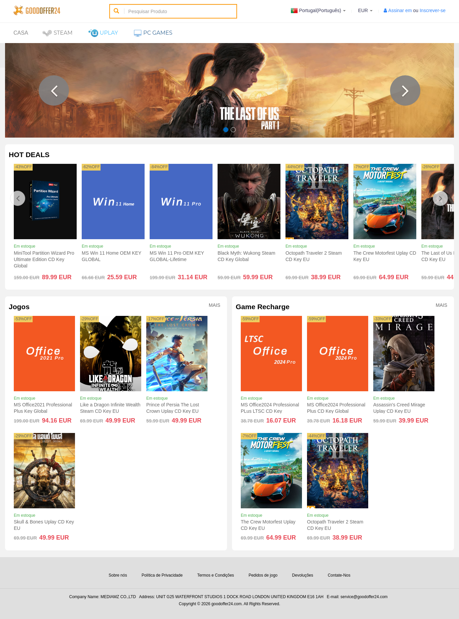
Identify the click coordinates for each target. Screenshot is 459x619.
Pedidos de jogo (262, 575)
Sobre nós (118, 575)
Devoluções (302, 575)
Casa (20, 33)
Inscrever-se (433, 10)
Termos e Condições (215, 575)
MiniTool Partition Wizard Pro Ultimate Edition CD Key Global (44, 259)
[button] (54, 90)
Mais (214, 305)
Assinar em (400, 10)
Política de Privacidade (162, 575)
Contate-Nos (339, 575)
